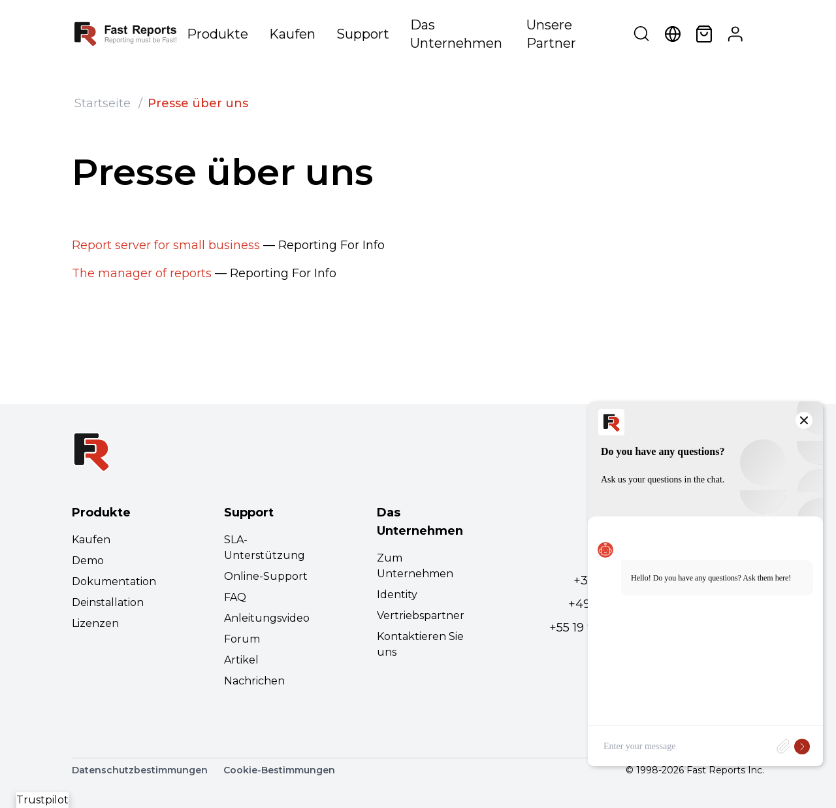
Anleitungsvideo (267, 618)
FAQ (235, 597)
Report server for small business (166, 245)
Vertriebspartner (420, 615)
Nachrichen (254, 681)
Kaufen (292, 34)
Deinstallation (108, 602)
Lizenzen (95, 623)
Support (362, 34)
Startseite (102, 103)
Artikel (241, 660)
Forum (242, 639)
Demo (88, 560)
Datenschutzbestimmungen (140, 770)
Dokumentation (114, 581)
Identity (397, 594)
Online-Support (266, 576)
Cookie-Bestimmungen (279, 770)
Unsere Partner (551, 34)
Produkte (217, 34)
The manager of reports (142, 273)
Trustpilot (42, 800)
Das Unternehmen (456, 34)
